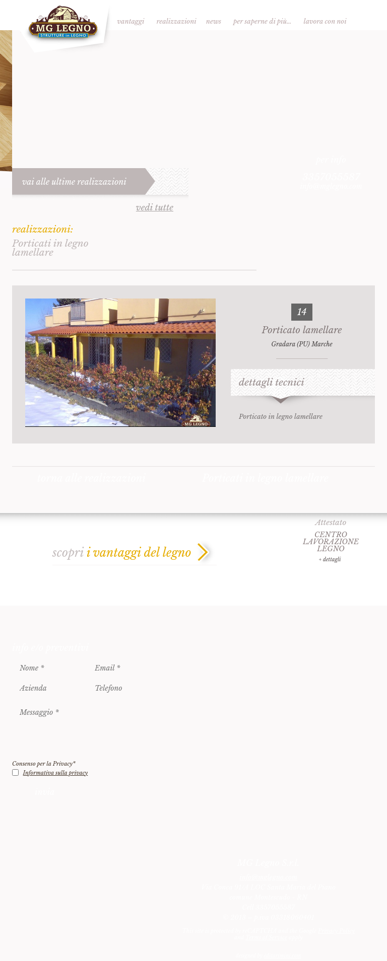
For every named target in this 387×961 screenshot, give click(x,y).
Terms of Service (266, 937)
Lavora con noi (325, 21)
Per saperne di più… (262, 21)
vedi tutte (154, 207)
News (213, 21)
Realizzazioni (177, 21)
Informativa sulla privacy (55, 772)
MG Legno (62, 27)
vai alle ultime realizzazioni (74, 182)
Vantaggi (131, 21)
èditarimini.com (282, 955)
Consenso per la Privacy (44, 763)
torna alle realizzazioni (91, 478)
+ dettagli (329, 559)
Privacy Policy (336, 930)
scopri (121, 553)
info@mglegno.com (331, 186)
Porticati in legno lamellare (265, 478)
